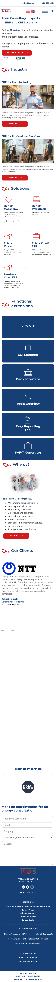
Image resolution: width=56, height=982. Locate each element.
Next (12, 629)
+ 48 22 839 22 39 (46, 3)
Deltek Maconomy (28, 913)
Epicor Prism (28, 910)
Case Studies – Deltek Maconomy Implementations (28, 906)
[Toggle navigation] (42, 11)
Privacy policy (28, 973)
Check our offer (17, 53)
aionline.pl (36, 979)
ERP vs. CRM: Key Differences (28, 944)
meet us (16, 536)
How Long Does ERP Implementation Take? (28, 939)
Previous (2, 629)
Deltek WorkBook (28, 917)
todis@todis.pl (28, 3)
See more (15, 124)
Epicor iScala (28, 920)
